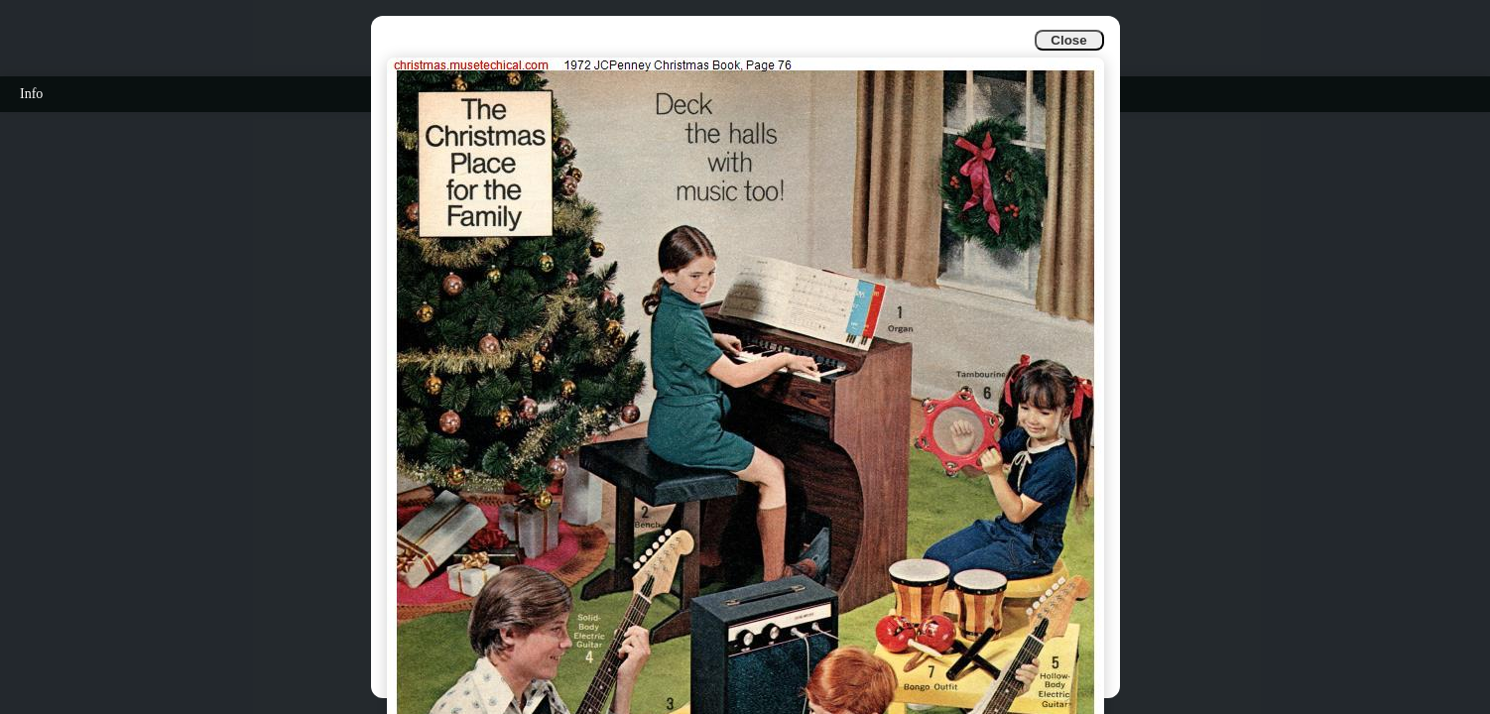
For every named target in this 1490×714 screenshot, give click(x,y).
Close (1068, 40)
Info (31, 93)
